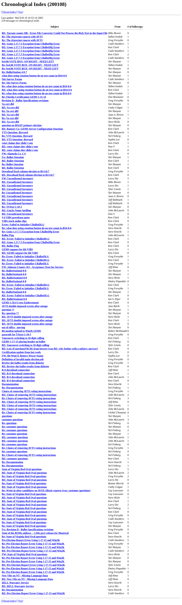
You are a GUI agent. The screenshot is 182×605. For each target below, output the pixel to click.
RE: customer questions (15, 437)
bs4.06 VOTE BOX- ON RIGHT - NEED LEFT (28, 61)
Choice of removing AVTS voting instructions (26, 391)
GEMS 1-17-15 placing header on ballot (23, 341)
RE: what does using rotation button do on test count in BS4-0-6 (37, 89)
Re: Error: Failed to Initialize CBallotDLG (25, 256)
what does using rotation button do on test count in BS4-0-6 (34, 75)
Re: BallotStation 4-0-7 (14, 72)
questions (7, 416)
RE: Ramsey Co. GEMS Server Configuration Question (32, 128)
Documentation (10, 384)
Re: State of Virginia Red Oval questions (24, 476)
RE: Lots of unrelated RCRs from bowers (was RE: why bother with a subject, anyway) (50, 348)
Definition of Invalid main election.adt (23, 359)
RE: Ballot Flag (10, 245)
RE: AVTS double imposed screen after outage (27, 316)
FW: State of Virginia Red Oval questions (24, 554)
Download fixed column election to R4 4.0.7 (25, 171)
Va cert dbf (8, 104)
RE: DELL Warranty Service (18, 586)
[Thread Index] (9, 12)
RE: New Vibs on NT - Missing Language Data (27, 579)
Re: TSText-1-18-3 (12, 206)
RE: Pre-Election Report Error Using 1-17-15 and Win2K (33, 550)
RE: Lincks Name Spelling (16, 210)
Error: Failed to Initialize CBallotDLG (23, 224)
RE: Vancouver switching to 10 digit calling (25, 345)
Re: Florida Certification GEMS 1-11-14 (24, 97)
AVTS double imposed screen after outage (25, 306)
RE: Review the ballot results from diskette (25, 366)
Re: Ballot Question (12, 164)
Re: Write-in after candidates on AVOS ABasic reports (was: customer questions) (46, 490)
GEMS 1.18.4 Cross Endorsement (20, 302)
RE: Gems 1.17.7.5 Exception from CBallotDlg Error (31, 43)
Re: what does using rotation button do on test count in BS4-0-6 (36, 86)
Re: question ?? (10, 313)
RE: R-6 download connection (18, 373)
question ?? (8, 309)
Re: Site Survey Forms (14, 82)
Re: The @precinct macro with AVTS (22, 36)
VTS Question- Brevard (15, 132)
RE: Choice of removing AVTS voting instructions (29, 394)
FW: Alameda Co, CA (14, 153)
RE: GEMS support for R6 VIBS (20, 253)
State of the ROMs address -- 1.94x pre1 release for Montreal (35, 533)
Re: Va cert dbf (10, 111)
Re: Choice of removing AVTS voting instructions (29, 398)
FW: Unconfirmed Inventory (17, 178)
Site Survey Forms (12, 79)
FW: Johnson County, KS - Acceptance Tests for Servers (32, 267)
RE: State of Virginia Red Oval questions (24, 472)
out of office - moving (13, 327)
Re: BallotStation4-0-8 (14, 270)
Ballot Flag (8, 235)
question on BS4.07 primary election (22, 125)
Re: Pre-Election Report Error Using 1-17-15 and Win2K (33, 543)
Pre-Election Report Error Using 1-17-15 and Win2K (31, 540)
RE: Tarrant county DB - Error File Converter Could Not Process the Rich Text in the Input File (54, 33)
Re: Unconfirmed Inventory (17, 192)
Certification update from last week (21, 352)
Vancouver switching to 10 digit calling (23, 338)
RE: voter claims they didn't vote (20, 146)
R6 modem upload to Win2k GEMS (21, 331)
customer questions (12, 419)
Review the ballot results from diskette (23, 362)
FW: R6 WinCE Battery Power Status (22, 355)
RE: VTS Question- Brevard (17, 139)
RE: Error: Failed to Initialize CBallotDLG (25, 238)
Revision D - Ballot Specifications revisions (25, 100)
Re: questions (9, 423)
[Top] (20, 12)
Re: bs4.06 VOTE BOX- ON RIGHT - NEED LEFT (30, 65)
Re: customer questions (14, 426)
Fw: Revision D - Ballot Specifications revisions (27, 529)
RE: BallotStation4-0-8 (14, 277)
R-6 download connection (16, 370)
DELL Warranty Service (15, 582)
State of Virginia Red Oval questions (22, 469)
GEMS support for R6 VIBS (17, 249)
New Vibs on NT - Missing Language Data (25, 575)
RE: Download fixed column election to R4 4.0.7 (28, 175)
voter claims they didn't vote (17, 143)
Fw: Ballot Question (13, 157)
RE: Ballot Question (13, 160)
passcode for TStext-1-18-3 (16, 334)
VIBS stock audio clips (14, 221)
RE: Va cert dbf (10, 107)
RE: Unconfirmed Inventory (17, 182)
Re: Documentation (12, 387)
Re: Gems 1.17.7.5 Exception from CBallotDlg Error (30, 231)
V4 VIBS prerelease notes (16, 217)
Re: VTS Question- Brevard (17, 136)
